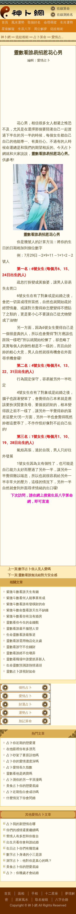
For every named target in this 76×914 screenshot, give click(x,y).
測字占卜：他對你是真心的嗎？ (29, 861)
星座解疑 (8, 29)
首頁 (5, 22)
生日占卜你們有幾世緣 (22, 848)
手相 (34, 893)
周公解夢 (40, 29)
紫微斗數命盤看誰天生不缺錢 (27, 610)
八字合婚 (61, 900)
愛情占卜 (57, 37)
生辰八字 (24, 29)
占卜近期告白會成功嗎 (22, 792)
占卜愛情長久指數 (19, 767)
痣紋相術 (56, 29)
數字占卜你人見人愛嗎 (34, 569)
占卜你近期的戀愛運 (20, 743)
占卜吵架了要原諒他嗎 (22, 755)
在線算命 (63, 8)
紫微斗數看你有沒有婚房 (24, 616)
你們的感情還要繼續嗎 (22, 830)
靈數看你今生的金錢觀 (22, 622)
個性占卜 (25, 687)
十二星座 (51, 893)
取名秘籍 (41, 900)
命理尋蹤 (50, 22)
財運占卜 (25, 704)
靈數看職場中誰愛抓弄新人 (25, 659)
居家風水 (21, 900)
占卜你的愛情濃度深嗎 (22, 761)
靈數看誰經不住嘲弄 (20, 653)
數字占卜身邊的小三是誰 (24, 854)
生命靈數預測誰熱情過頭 (24, 665)
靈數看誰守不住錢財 (20, 647)
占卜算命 (39, 37)
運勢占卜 (25, 713)
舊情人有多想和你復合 (22, 836)
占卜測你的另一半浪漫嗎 (24, 780)
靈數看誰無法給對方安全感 (37, 575)
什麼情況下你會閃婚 (20, 798)
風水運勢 (17, 22)
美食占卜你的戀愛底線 (22, 786)
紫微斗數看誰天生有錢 (22, 592)
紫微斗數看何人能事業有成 (25, 598)
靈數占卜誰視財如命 (20, 671)
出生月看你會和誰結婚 (22, 842)
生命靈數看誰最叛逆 (20, 635)
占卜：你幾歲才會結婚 (22, 873)
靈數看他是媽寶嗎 (19, 773)
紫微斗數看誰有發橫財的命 (25, 604)
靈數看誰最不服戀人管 (22, 628)
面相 (21, 893)
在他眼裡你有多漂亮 (20, 749)
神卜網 (6, 37)
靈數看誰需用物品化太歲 (24, 641)
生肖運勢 (66, 22)
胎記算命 (25, 721)
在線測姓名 (65, 15)
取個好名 (34, 22)
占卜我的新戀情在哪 (20, 824)
